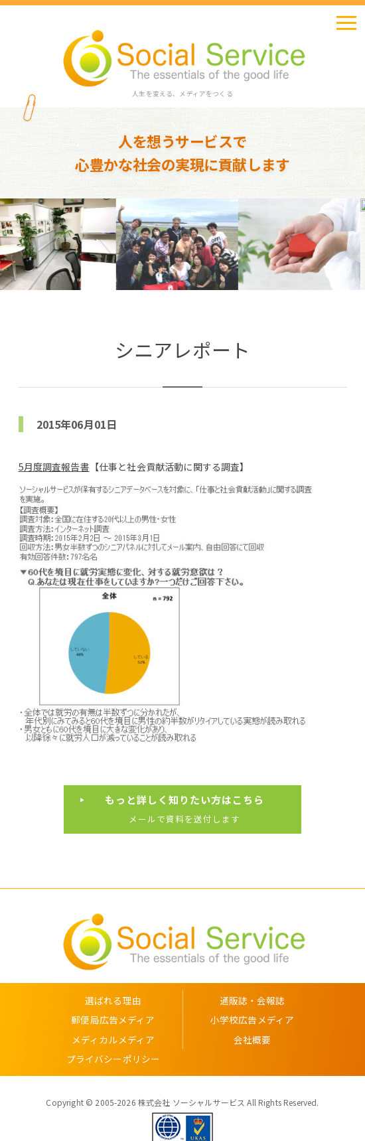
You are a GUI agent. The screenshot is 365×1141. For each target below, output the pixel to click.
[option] (61, 244)
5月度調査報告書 (54, 466)
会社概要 (252, 1039)
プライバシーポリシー (113, 1058)
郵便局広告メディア (113, 1019)
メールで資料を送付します (184, 808)
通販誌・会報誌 (252, 1000)
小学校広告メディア (252, 1019)
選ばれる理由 (113, 1000)
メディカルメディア (113, 1039)
